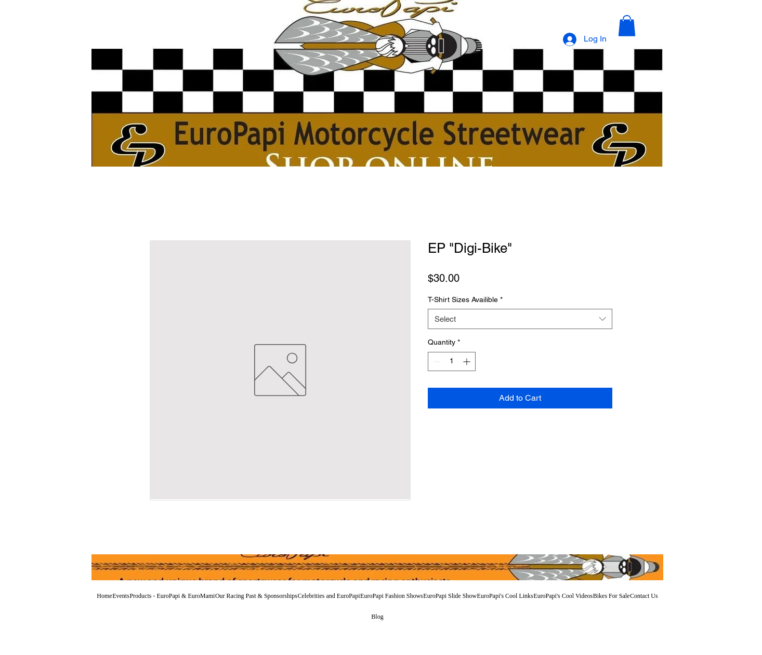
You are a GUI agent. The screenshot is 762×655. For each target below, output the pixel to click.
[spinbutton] (451, 361)
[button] (627, 25)
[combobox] (520, 319)
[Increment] (467, 361)
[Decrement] (435, 361)
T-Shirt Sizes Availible (465, 299)
